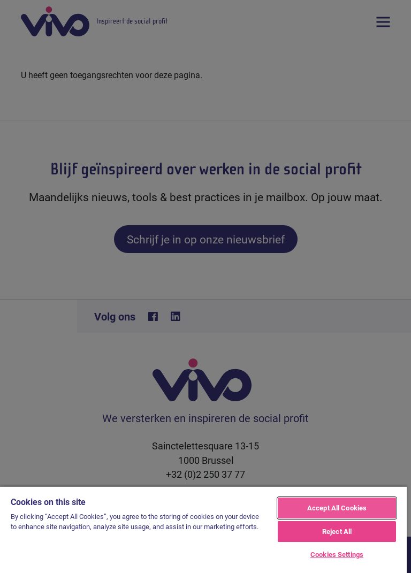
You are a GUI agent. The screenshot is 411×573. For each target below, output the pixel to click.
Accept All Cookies (337, 508)
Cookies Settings (336, 554)
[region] (203, 529)
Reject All (337, 531)
